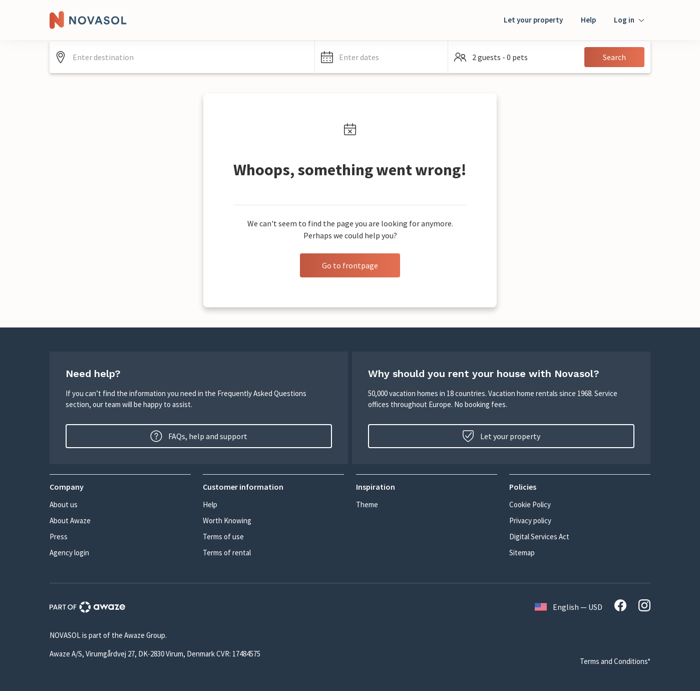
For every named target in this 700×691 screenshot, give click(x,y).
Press (59, 536)
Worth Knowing (227, 520)
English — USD (568, 607)
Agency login (69, 552)
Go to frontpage (350, 265)
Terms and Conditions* (615, 661)
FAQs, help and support (198, 436)
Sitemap (522, 552)
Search (614, 57)
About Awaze (70, 520)
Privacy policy (530, 520)
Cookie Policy (530, 504)
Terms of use (223, 536)
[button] (381, 57)
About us (64, 504)
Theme (367, 504)
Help (588, 20)
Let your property (533, 20)
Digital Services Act (539, 536)
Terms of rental (227, 552)
